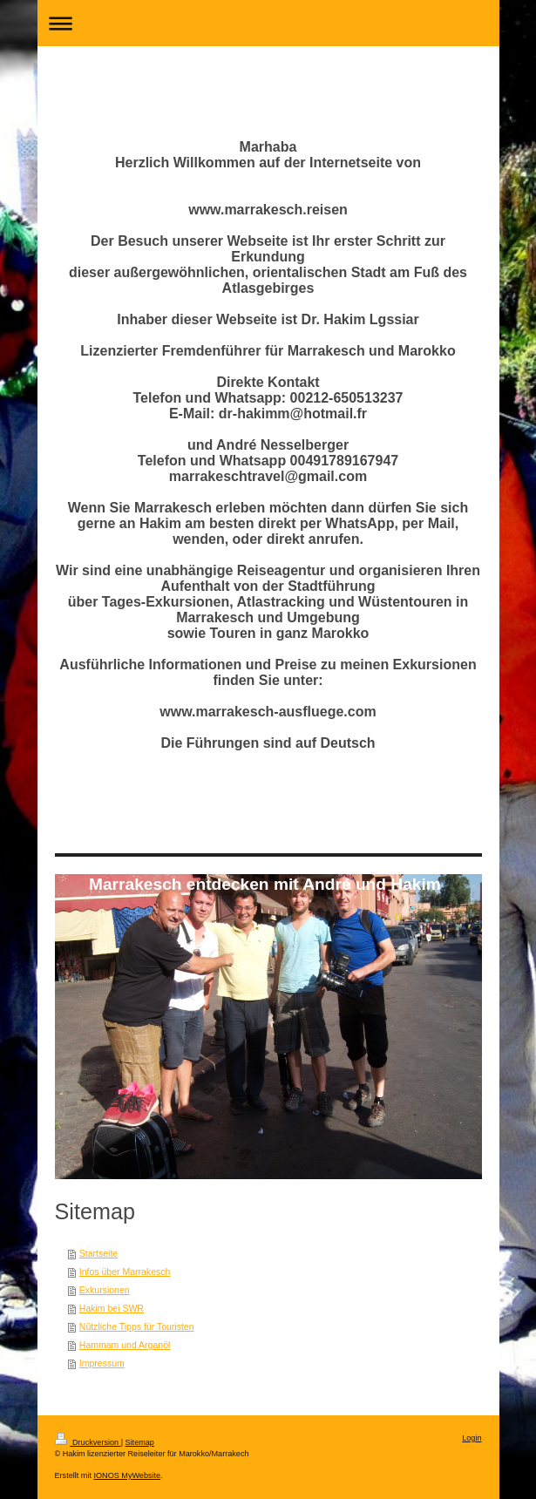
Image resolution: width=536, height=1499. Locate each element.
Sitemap (140, 1442)
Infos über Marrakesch (124, 1271)
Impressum (102, 1363)
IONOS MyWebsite (126, 1475)
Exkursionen (104, 1290)
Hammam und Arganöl (124, 1345)
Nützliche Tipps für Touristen (136, 1326)
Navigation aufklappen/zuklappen (268, 23)
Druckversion (88, 1442)
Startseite (98, 1253)
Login (471, 1438)
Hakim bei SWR (111, 1308)
